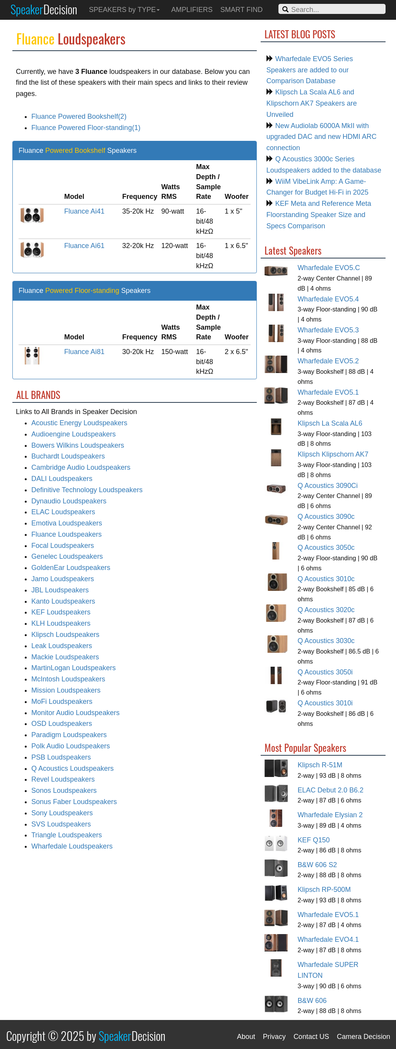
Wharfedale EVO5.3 (327, 330)
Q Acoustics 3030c (326, 641)
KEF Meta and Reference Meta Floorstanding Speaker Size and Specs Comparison (318, 215)
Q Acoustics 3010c (326, 579)
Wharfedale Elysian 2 (329, 815)
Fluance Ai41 (84, 211)
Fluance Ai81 (84, 352)
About (246, 1036)
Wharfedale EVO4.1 (327, 939)
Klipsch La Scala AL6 (329, 423)
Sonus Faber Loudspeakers (74, 802)
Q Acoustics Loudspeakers (72, 768)
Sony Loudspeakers (62, 813)
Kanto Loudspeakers (63, 601)
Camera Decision (363, 1036)
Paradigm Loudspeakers (69, 735)
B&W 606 (311, 1001)
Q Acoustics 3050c (326, 547)
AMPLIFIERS (192, 10)
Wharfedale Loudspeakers (72, 846)
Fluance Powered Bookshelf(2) (78, 116)
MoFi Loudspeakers (61, 701)
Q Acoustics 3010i (325, 703)
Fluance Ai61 (84, 246)
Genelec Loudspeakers (67, 556)
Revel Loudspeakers (63, 779)
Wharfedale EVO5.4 (327, 299)
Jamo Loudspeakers (62, 579)
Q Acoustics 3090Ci (327, 485)
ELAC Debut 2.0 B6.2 (330, 790)
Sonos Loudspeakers (64, 790)
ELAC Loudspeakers (63, 512)
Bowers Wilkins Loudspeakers (77, 445)
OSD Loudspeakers (61, 723)
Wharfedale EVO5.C (328, 268)
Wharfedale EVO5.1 (327, 392)
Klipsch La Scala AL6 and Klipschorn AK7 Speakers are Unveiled (311, 103)
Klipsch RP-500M (324, 889)
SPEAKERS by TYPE (124, 10)
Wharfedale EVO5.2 (327, 361)
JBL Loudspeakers (60, 590)
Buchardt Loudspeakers (68, 456)
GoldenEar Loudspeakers (70, 568)
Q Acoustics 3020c (326, 610)
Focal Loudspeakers (62, 545)
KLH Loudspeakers (60, 623)
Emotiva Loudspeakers (66, 523)
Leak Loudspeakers (61, 646)
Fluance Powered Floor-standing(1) (85, 128)
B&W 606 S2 (317, 865)
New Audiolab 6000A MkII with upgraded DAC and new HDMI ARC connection (321, 137)
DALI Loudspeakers (61, 479)
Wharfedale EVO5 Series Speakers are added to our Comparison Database (309, 70)
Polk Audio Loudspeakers (70, 746)
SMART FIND (241, 10)
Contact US (311, 1036)
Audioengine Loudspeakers (73, 434)
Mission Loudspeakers (66, 690)
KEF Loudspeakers (60, 612)
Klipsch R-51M (319, 765)
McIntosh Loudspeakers (68, 679)
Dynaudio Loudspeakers (68, 501)
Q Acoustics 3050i (325, 672)
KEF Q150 (313, 840)
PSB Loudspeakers (61, 757)
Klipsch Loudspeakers (65, 634)
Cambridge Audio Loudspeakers (80, 467)
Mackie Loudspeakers (65, 657)
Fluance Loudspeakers (66, 534)
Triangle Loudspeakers (66, 835)
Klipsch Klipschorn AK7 (332, 454)
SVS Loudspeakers (61, 824)
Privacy (274, 1036)
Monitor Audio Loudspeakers (75, 713)
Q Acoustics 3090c (326, 516)
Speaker (43, 9)
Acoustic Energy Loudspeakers (79, 423)
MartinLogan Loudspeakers (73, 668)
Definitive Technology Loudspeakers (87, 490)
